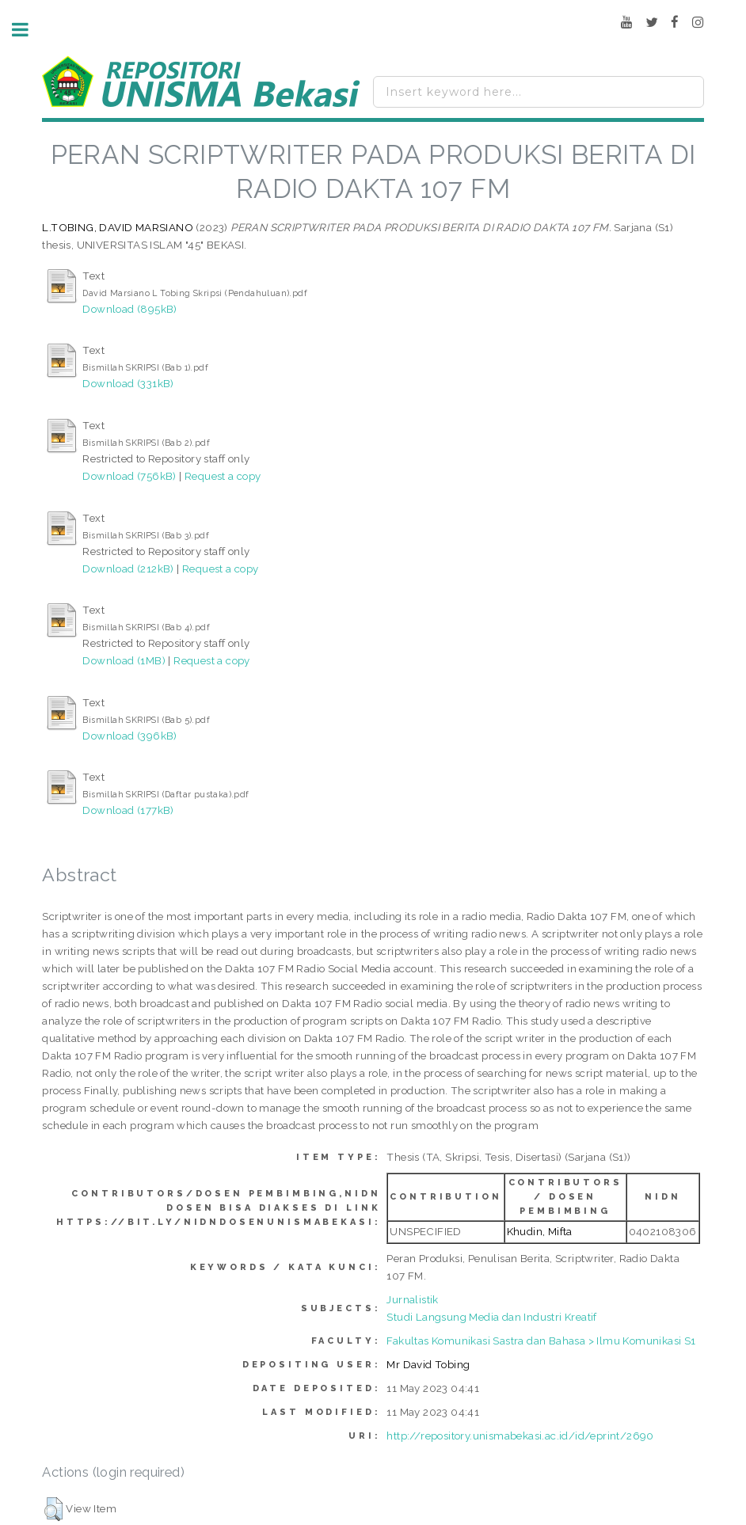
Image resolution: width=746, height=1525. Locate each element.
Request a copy (223, 476)
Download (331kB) (127, 383)
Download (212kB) (127, 568)
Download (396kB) (129, 735)
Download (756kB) (129, 476)
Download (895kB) (129, 308)
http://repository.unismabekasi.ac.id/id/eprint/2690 (519, 1435)
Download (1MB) (124, 660)
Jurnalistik (412, 1299)
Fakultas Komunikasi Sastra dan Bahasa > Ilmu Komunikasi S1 (540, 1340)
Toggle (28, 29)
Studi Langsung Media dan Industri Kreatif (491, 1316)
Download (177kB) (127, 810)
